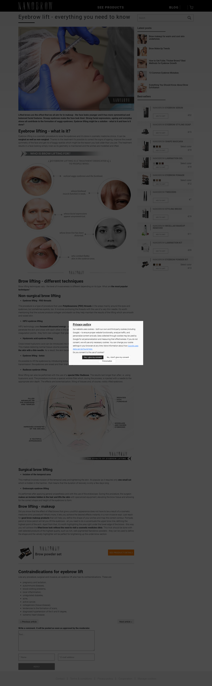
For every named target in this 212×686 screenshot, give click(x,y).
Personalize (107, 361)
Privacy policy (82, 324)
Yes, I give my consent (93, 357)
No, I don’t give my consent (118, 357)
